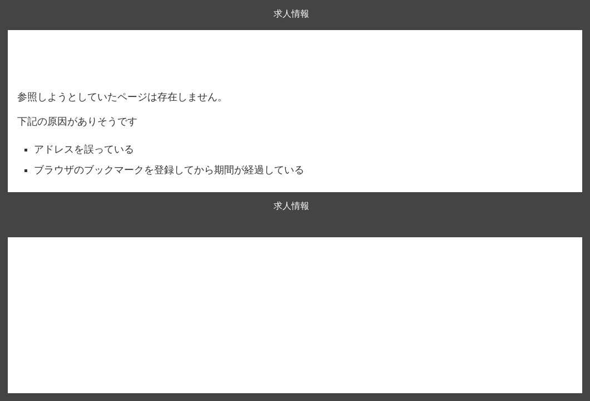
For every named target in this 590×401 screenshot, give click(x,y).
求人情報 (291, 13)
